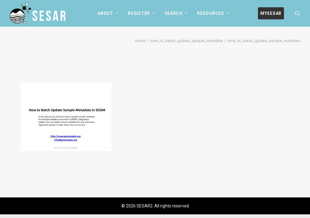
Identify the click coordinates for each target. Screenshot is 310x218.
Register (141, 13)
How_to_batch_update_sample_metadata (186, 40)
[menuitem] (107, 13)
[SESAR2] (39, 13)
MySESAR (271, 13)
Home (140, 40)
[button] (297, 13)
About (107, 13)
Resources (213, 13)
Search (176, 13)
